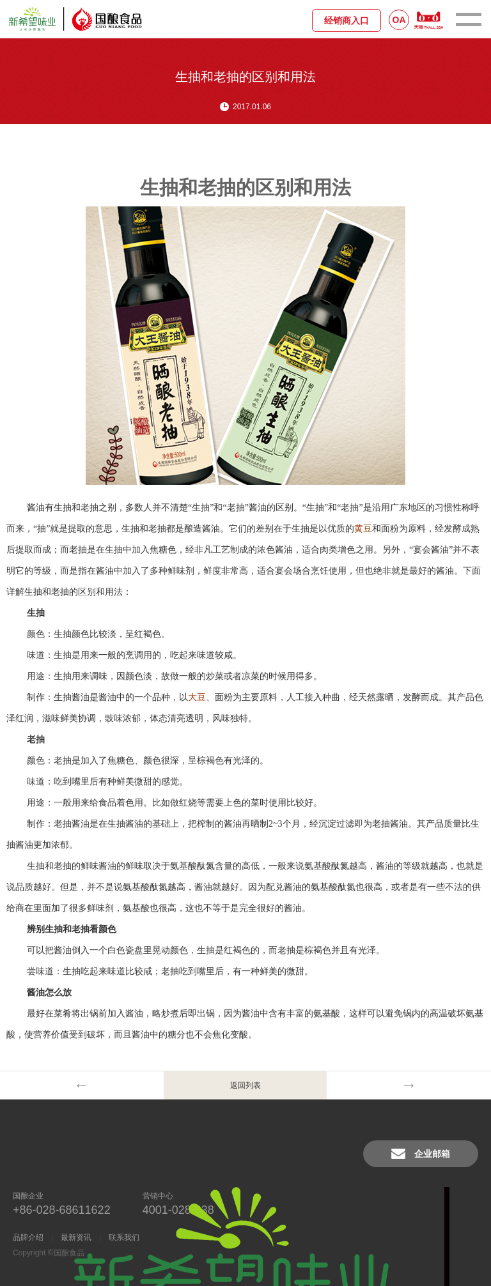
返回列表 (245, 1085)
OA (399, 20)
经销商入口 (346, 20)
